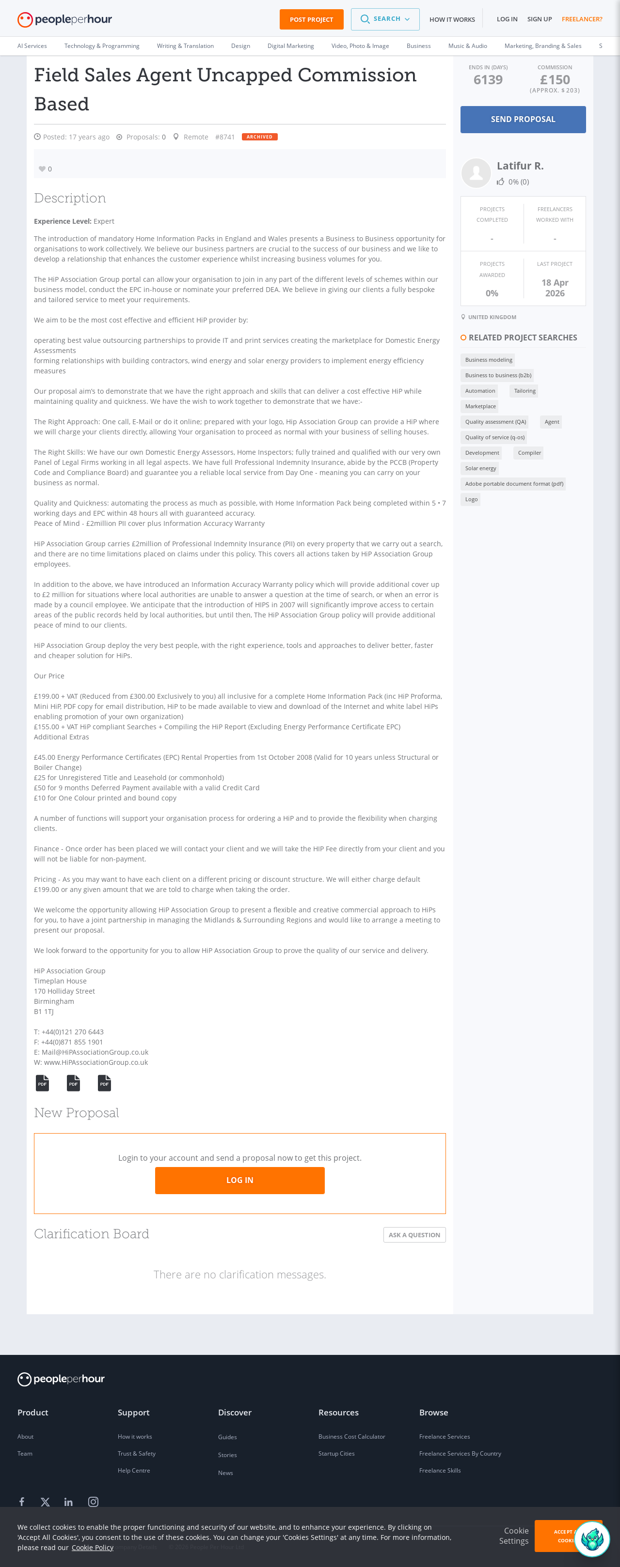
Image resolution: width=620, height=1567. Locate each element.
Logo (559, 420)
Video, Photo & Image (360, 46)
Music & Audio (467, 46)
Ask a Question (385, 1265)
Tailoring (495, 358)
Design (240, 46)
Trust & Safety (137, 1453)
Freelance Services (444, 1436)
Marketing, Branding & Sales (543, 46)
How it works (452, 19)
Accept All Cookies (568, 1536)
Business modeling (459, 342)
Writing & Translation (185, 46)
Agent (522, 373)
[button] (385, 19)
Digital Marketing (291, 46)
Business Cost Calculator (351, 1436)
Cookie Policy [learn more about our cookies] (92, 1547)
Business (419, 46)
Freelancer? (582, 19)
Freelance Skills (440, 1470)
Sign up (539, 19)
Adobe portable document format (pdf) (485, 420)
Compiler (447, 404)
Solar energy (493, 404)
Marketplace (540, 358)
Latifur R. (490, 164)
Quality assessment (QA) (466, 373)
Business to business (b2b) (535, 342)
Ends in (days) (465, 66)
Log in (507, 19)
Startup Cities (336, 1453)
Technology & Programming (102, 46)
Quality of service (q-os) (465, 389)
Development (531, 389)
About (25, 1436)
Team (24, 1453)
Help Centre (134, 1470)
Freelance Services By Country (460, 1453)
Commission (547, 66)
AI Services (32, 46)
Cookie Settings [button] (514, 1535)
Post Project (312, 19)
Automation (451, 358)
